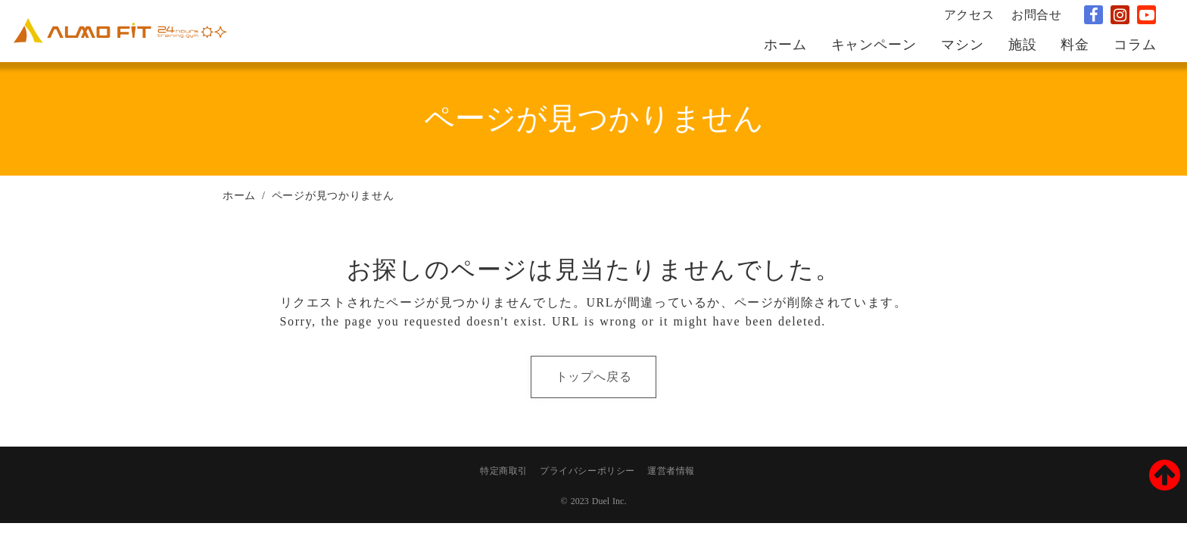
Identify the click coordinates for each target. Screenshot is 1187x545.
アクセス (969, 14)
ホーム (239, 195)
